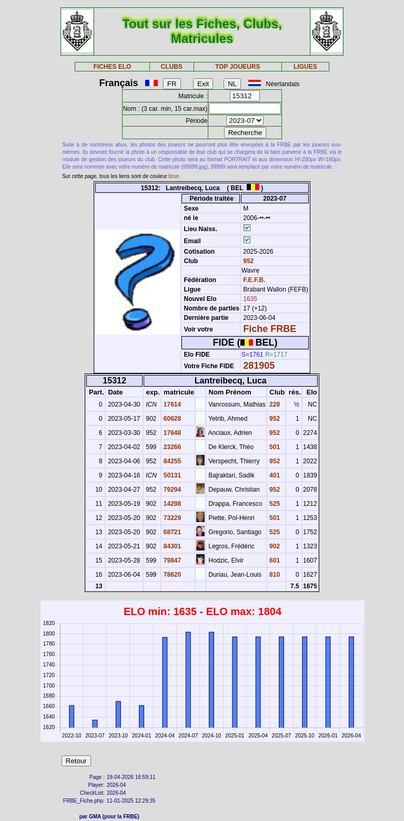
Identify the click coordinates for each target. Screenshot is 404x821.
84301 (171, 546)
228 (274, 404)
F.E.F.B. (254, 280)
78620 (171, 574)
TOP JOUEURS (237, 66)
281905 (259, 365)
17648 (171, 433)
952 (247, 261)
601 (274, 560)
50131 (171, 475)
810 (274, 574)
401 (274, 475)
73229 (171, 518)
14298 (171, 503)
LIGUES (305, 66)
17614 (171, 404)
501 (274, 447)
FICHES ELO (112, 66)
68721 (171, 532)
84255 (171, 461)
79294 (171, 489)
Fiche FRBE (269, 329)
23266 (171, 447)
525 (274, 503)
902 (274, 546)
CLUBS (171, 66)
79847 (171, 560)
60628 (171, 418)
